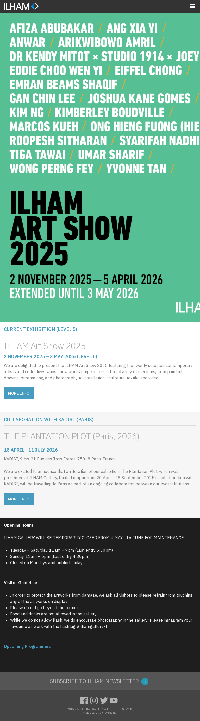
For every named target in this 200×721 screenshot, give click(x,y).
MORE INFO (18, 393)
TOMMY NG (110, 712)
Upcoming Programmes (27, 646)
